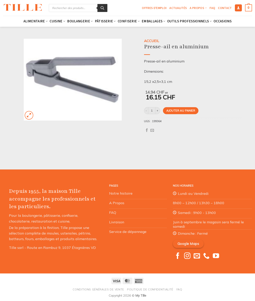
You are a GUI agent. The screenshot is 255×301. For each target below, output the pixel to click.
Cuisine (57, 21)
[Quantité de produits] (151, 110)
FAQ (212, 8)
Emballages (153, 21)
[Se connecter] (238, 8)
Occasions (222, 21)
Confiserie (129, 21)
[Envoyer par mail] (152, 131)
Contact (225, 8)
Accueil (151, 41)
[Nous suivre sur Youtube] (216, 256)
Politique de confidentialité (150, 289)
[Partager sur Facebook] (147, 131)
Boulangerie (80, 21)
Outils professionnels (189, 21)
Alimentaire (36, 21)
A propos (198, 8)
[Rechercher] (102, 8)
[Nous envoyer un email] (197, 256)
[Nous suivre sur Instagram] (187, 256)
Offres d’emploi (154, 8)
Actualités (178, 8)
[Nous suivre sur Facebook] (178, 256)
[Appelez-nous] (206, 256)
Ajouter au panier (180, 110)
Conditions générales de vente (98, 289)
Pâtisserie (105, 21)
